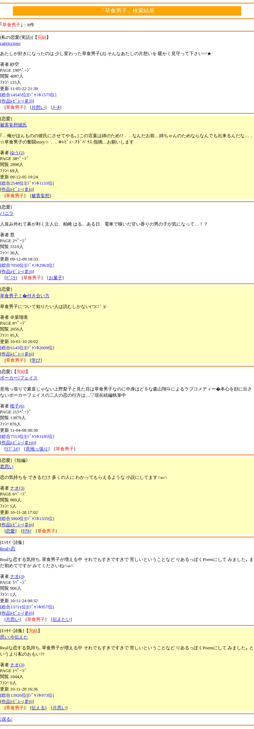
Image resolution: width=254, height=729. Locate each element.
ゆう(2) (17, 152)
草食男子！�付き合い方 (24, 295)
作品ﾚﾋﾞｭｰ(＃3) (16, 101)
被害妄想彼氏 (13, 125)
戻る (6, 719)
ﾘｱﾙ (26, 531)
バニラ (6, 213)
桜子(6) (17, 406)
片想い (38, 107)
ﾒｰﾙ (56, 107)
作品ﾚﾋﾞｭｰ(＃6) (16, 189)
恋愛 (10, 531)
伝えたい (62, 619)
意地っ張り (37, 448)
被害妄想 (40, 195)
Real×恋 (7, 548)
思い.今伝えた (14, 637)
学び (35, 360)
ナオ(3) (17, 488)
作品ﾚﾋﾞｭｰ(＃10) (18, 442)
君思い (6, 466)
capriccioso (10, 43)
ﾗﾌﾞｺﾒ (12, 448)
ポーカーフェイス (19, 377)
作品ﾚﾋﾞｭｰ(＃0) (16, 524)
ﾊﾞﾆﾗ (11, 277)
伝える (38, 707)
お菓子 (55, 277)
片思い (12, 619)
